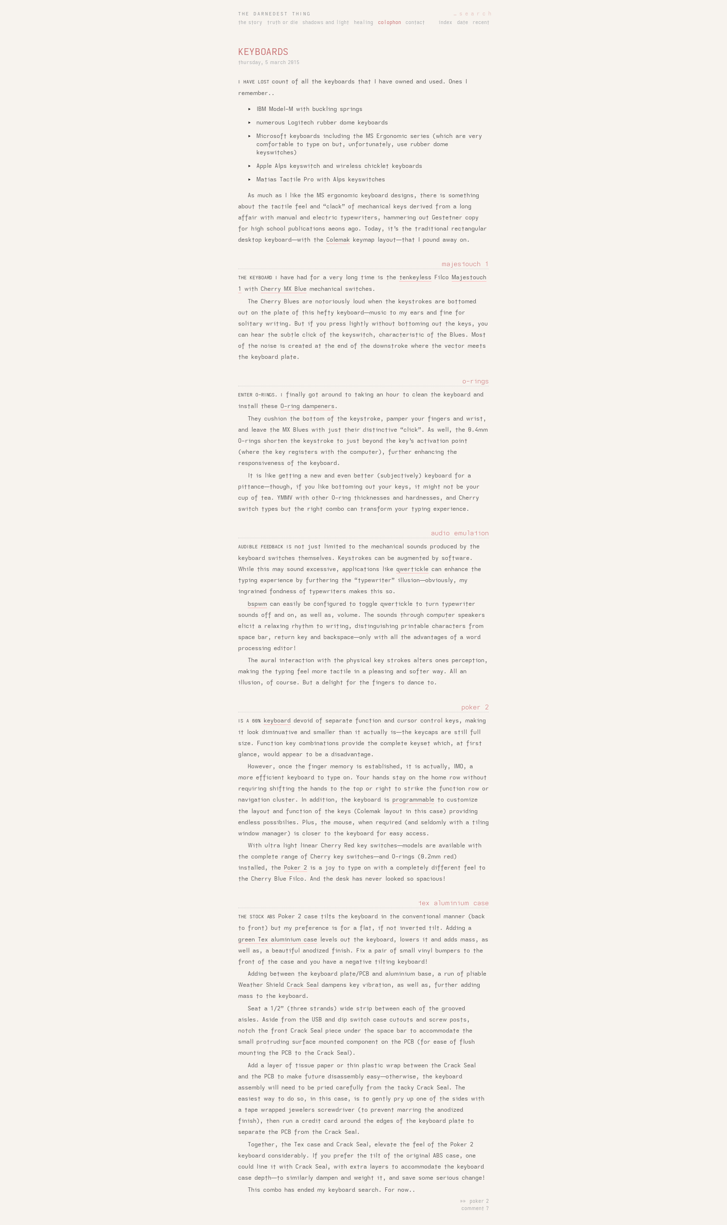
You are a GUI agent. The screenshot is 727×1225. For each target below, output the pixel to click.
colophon (389, 23)
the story (250, 23)
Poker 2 (295, 867)
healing (363, 23)
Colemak (338, 239)
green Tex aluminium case (277, 939)
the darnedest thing (274, 14)
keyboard (277, 720)
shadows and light (325, 23)
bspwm (257, 603)
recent (480, 23)
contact (415, 23)
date (462, 23)
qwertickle (412, 569)
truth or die (282, 23)
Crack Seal (303, 984)
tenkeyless (415, 277)
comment (472, 1208)
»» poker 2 (474, 1201)
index (445, 23)
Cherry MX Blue (284, 289)
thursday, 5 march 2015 (268, 63)
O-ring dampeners (308, 406)
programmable (413, 799)
